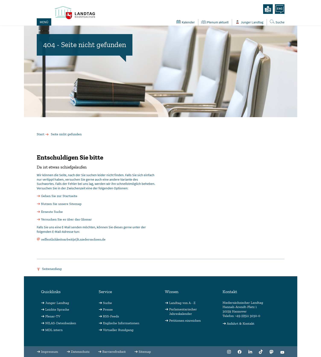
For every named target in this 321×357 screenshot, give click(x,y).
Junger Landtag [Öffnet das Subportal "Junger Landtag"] (248, 22)
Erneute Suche (52, 212)
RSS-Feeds (111, 316)
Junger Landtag (57, 303)
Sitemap (145, 352)
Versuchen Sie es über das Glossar (66, 219)
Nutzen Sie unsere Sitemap (61, 204)
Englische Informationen (121, 323)
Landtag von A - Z (182, 303)
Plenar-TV (52, 316)
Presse (108, 309)
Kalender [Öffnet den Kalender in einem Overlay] (185, 22)
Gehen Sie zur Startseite (59, 196)
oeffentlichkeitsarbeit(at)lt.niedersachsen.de (73, 239)
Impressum (49, 352)
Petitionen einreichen (185, 320)
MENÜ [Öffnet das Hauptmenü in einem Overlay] (44, 22)
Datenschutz (80, 352)
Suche (107, 303)
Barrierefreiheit (114, 352)
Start (40, 134)
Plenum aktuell (215, 22)
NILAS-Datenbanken (60, 323)
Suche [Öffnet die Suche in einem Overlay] (276, 22)
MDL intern (54, 330)
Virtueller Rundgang (118, 330)
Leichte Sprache (57, 309)
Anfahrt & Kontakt (240, 323)
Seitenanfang (52, 269)
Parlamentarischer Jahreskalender (183, 311)
